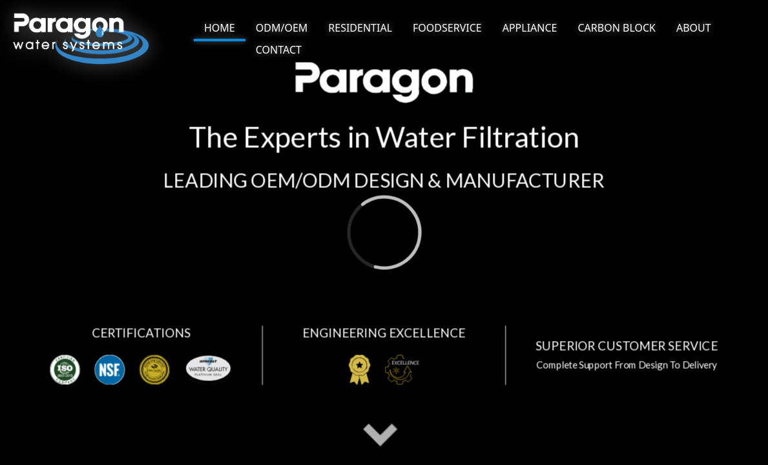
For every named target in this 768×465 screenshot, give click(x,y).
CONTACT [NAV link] (279, 50)
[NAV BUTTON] (219, 29)
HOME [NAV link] (219, 28)
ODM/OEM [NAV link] (282, 28)
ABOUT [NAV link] (693, 28)
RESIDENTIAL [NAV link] (360, 28)
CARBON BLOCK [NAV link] (616, 28)
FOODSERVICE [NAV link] (447, 28)
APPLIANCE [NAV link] (530, 28)
